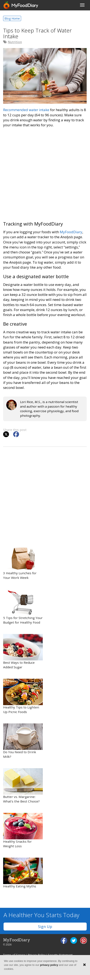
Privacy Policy (37, 955)
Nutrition (15, 42)
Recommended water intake (26, 109)
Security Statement (60, 955)
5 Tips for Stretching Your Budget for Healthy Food (23, 606)
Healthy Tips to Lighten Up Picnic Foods (23, 696)
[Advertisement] (45, 176)
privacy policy (49, 964)
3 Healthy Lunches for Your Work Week (23, 562)
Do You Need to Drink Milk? (23, 741)
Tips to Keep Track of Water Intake (37, 33)
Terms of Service (14, 955)
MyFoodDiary (71, 231)
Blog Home (12, 18)
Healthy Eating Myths (23, 873)
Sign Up (45, 926)
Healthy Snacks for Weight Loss (23, 830)
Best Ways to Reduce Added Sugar (23, 651)
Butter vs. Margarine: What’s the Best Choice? (23, 785)
